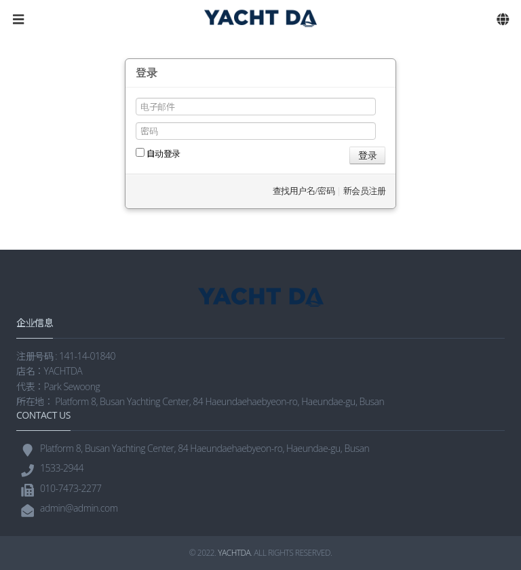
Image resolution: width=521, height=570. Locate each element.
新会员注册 (364, 191)
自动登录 (158, 153)
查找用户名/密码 (303, 191)
